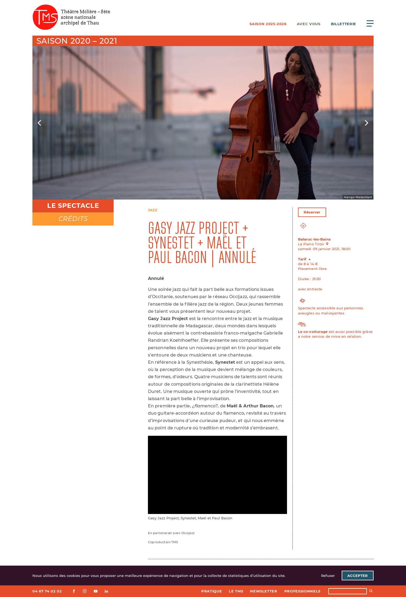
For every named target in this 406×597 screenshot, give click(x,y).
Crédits (73, 219)
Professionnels (302, 591)
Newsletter (263, 591)
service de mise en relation (336, 336)
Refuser (328, 575)
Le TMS (236, 591)
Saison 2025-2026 (267, 24)
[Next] (366, 123)
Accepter (357, 575)
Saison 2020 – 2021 (76, 41)
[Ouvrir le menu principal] (370, 23)
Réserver (312, 212)
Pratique (211, 591)
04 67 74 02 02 (47, 591)
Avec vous (309, 24)
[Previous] (40, 123)
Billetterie (343, 24)
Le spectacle (73, 205)
